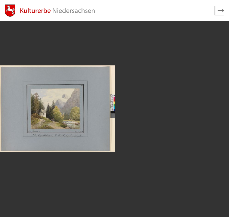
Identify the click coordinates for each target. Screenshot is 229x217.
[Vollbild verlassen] (219, 10)
